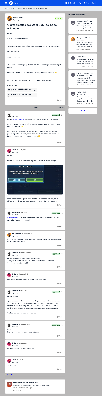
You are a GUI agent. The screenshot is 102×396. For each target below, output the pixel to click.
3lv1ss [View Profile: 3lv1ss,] (14, 150)
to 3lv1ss (23, 212)
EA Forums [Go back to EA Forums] (7, 8)
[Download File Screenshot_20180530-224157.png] (35, 95)
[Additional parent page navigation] (14, 8)
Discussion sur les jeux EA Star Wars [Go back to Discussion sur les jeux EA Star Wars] (37, 8)
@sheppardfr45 (19, 119)
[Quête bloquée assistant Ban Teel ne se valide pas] (16, 116)
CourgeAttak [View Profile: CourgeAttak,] (80, 66)
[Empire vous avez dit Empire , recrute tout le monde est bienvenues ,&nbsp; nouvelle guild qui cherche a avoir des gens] (85, 61)
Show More (9, 375)
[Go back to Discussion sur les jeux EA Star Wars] (31, 383)
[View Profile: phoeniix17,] (73, 94)
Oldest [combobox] (62, 108)
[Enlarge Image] (35, 179)
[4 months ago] (88, 104)
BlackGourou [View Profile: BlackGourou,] (80, 85)
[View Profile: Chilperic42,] (73, 23)
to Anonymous (21, 150)
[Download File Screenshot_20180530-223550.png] (35, 90)
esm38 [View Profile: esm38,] (78, 49)
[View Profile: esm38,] (73, 39)
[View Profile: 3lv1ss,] (9, 151)
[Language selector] (71, 3)
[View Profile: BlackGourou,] (73, 75)
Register (87, 3)
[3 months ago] (88, 31)
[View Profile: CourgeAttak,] (73, 58)
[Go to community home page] (15, 3)
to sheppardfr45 (26, 253)
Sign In (94, 3)
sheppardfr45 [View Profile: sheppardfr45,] (18, 17)
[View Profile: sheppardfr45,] (9, 18)
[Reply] (60, 100)
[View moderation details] (62, 115)
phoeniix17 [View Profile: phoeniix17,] (79, 103)
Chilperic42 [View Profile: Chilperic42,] (80, 30)
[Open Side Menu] (6, 3)
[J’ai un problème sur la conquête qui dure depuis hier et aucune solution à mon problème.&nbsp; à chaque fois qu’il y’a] (85, 99)
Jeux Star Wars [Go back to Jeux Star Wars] (21, 8)
